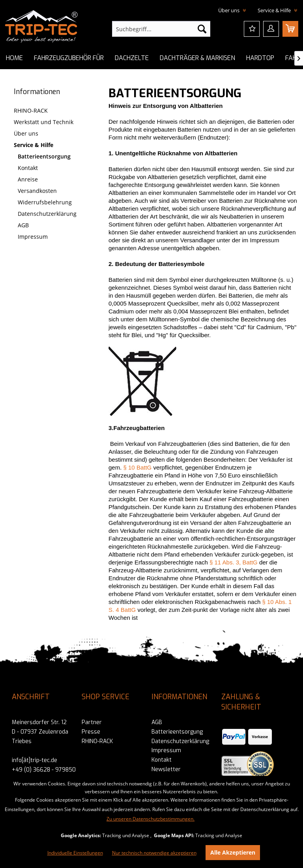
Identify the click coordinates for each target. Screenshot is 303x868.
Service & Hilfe (33, 145)
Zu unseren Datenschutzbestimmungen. (151, 818)
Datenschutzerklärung (47, 213)
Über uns (26, 133)
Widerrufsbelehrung (45, 202)
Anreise (28, 179)
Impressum (33, 236)
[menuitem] (161, 29)
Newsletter (166, 769)
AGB (23, 225)
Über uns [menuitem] (229, 10)
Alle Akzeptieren (232, 852)
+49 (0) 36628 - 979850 (44, 770)
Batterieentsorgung (44, 156)
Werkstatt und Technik (43, 122)
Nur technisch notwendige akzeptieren (154, 852)
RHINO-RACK (31, 110)
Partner (92, 722)
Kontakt (28, 168)
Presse (91, 732)
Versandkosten (37, 190)
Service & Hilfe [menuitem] (275, 10)
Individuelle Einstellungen (75, 852)
